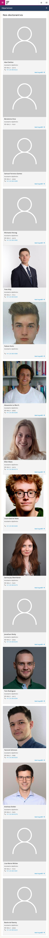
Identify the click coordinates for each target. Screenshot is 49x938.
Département (7, 8)
